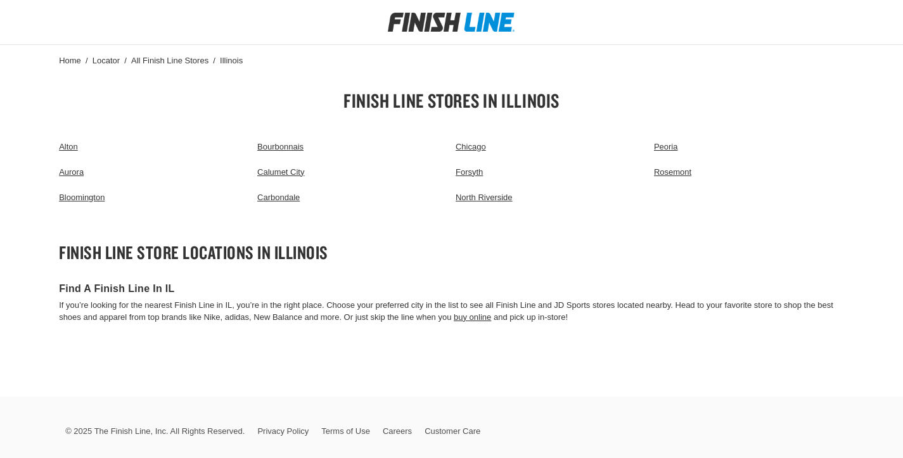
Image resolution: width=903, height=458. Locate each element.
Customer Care (452, 431)
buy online (472, 317)
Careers (397, 431)
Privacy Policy (283, 431)
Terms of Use (345, 431)
